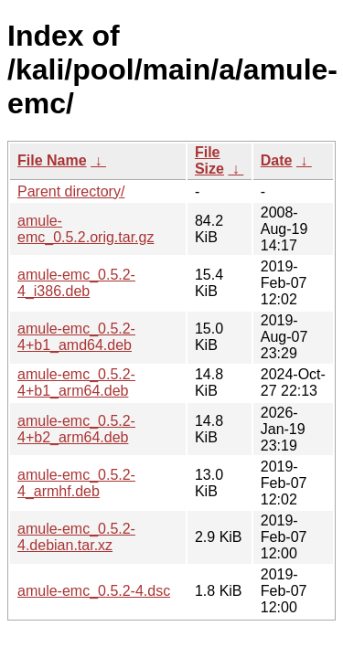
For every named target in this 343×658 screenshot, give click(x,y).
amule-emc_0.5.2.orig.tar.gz (85, 229)
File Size (209, 160)
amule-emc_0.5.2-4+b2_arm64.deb (76, 429)
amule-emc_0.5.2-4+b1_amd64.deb (76, 337)
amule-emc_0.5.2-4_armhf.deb (76, 483)
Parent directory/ (70, 191)
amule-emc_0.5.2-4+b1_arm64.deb (76, 382)
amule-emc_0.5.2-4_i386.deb (76, 283)
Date (277, 160)
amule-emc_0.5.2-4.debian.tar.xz (76, 537)
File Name (52, 160)
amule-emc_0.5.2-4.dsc (93, 591)
